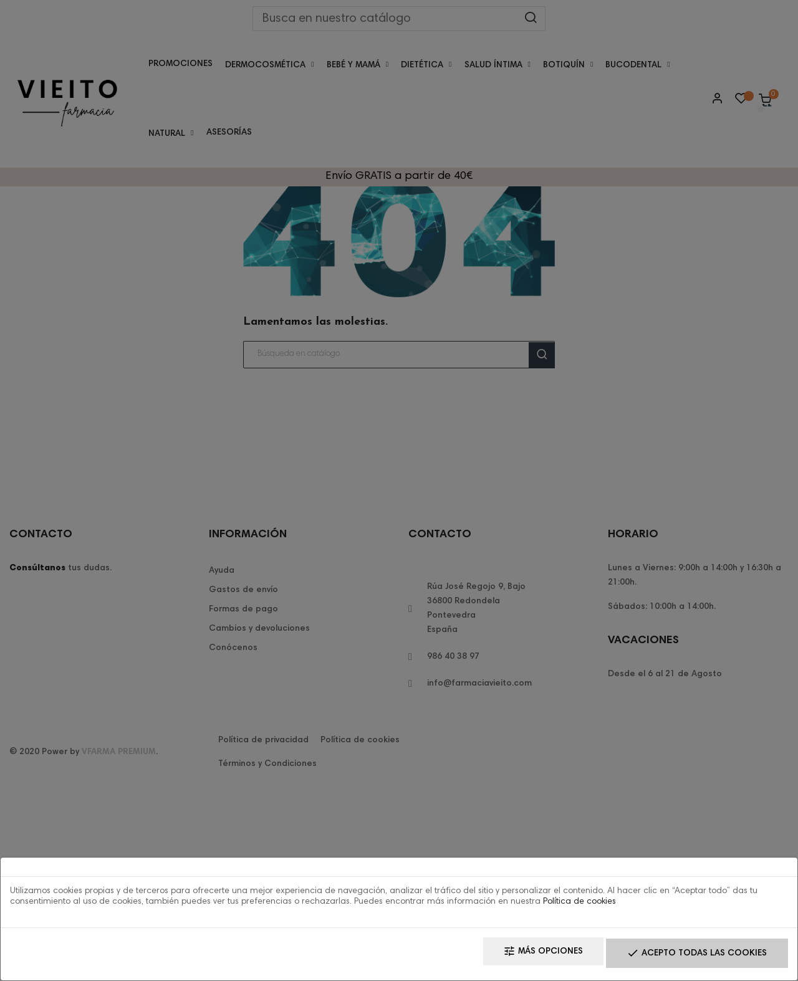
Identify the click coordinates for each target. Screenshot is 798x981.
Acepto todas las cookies (689, 956)
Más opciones (520, 956)
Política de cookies (579, 906)
